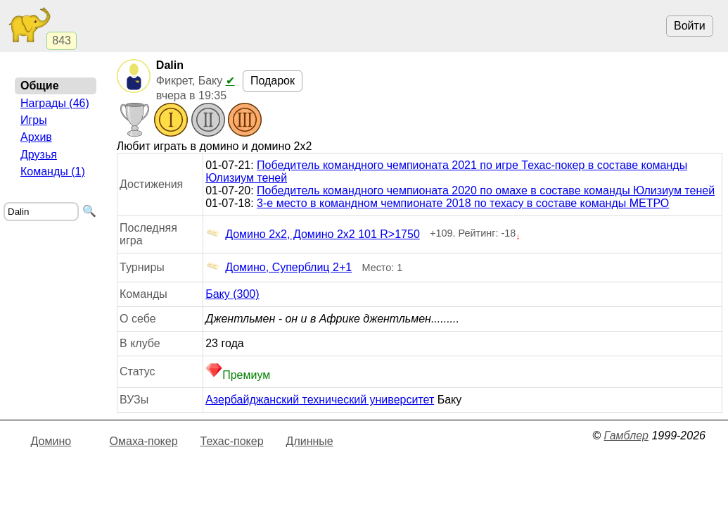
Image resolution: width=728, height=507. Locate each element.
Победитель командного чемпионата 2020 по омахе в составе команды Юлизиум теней (486, 190)
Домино (51, 441)
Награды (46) (54, 103)
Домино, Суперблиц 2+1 (278, 267)
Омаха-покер (144, 441)
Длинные (309, 441)
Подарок (272, 81)
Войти (689, 26)
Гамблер (626, 436)
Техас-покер (232, 441)
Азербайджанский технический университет (319, 400)
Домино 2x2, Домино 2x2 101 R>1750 (312, 234)
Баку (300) (232, 294)
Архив (36, 137)
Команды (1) (52, 171)
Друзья (38, 155)
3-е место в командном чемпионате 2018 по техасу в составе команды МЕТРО (463, 203)
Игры (33, 120)
